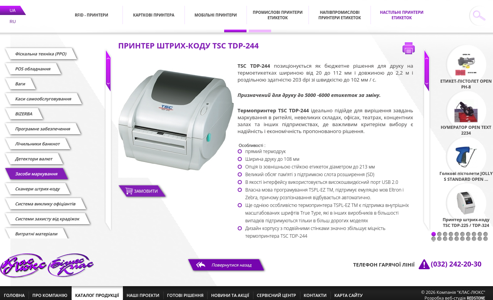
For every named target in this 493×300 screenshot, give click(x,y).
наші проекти (143, 290)
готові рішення (185, 290)
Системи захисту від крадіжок (47, 214)
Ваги (20, 79)
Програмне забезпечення (43, 124)
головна (14, 290)
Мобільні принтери (216, 10)
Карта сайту (348, 290)
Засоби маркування (36, 169)
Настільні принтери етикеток (402, 10)
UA (12, 5)
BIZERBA (24, 109)
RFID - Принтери (91, 10)
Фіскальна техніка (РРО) (41, 49)
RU (13, 17)
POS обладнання (33, 64)
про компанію (49, 290)
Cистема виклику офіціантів (45, 199)
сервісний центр (276, 290)
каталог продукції (97, 290)
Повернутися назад (231, 260)
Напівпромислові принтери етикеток (340, 10)
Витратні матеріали (36, 229)
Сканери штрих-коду (37, 184)
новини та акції (230, 290)
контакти (315, 290)
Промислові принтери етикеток (277, 10)
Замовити (146, 186)
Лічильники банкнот (37, 139)
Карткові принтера (153, 10)
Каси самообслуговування (43, 94)
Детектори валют (34, 154)
